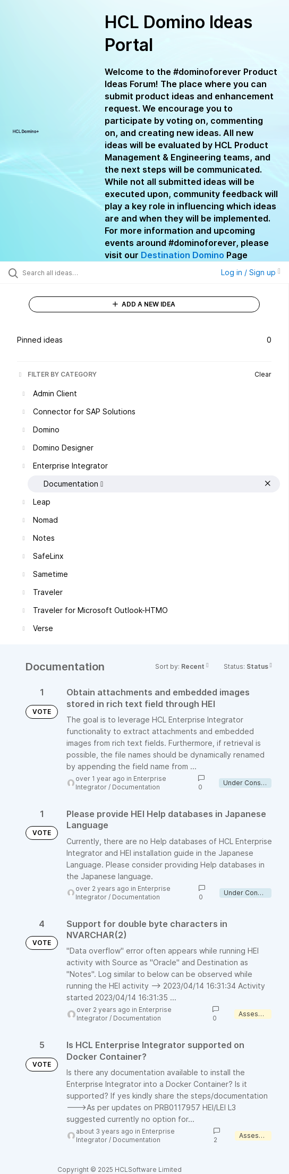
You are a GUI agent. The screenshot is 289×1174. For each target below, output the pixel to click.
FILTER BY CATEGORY (57, 374)
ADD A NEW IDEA (144, 304)
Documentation (136, 787)
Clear (262, 374)
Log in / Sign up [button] (250, 272)
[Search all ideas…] (82, 272)
